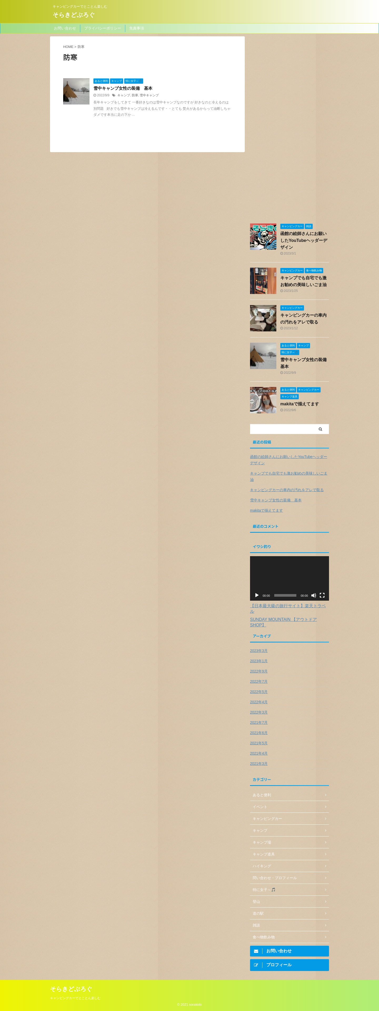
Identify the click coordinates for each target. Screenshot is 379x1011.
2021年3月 (259, 763)
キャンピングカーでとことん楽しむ (75, 997)
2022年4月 (259, 702)
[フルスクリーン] (322, 595)
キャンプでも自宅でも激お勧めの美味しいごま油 (288, 476)
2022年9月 (259, 671)
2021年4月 (259, 753)
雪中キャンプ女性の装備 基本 (122, 88)
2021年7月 (259, 722)
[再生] (257, 595)
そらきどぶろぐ (74, 15)
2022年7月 (259, 681)
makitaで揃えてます (299, 404)
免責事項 (136, 28)
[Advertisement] (289, 129)
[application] (289, 578)
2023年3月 (259, 651)
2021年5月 (259, 743)
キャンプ (123, 95)
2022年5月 (259, 692)
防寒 (135, 95)
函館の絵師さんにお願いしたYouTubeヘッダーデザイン (303, 240)
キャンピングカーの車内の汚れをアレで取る (287, 490)
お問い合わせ (65, 28)
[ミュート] (313, 595)
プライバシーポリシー (102, 28)
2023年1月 (259, 661)
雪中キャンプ (149, 95)
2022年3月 (259, 712)
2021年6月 (259, 733)
